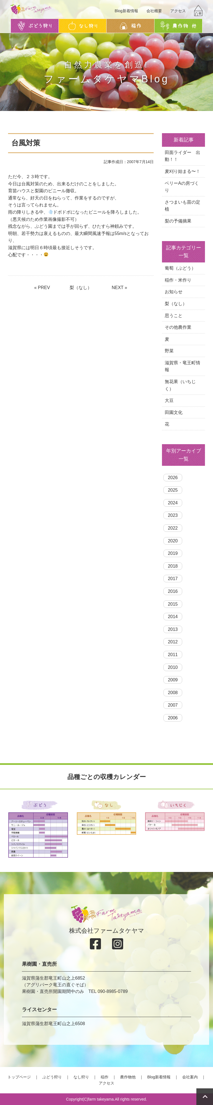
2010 (173, 667)
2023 (173, 515)
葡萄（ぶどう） (180, 268)
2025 (173, 490)
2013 (173, 629)
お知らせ (173, 291)
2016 (173, 591)
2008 (173, 692)
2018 (173, 566)
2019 (173, 553)
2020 (173, 540)
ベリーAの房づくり (182, 187)
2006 (173, 717)
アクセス (178, 11)
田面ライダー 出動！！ (182, 156)
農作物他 (128, 1077)
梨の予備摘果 (178, 221)
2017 (173, 578)
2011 (173, 654)
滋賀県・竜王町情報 (182, 366)
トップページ (19, 1077)
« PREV (42, 287)
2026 (173, 477)
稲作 (104, 1077)
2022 (173, 528)
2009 (173, 679)
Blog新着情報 (126, 11)
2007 (173, 705)
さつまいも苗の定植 (182, 206)
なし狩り (81, 1077)
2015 (173, 604)
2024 (173, 502)
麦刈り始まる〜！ (182, 171)
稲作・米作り (178, 280)
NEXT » (119, 287)
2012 (173, 641)
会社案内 (190, 1077)
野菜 (169, 350)
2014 (173, 616)
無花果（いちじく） (180, 385)
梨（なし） (81, 287)
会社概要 (154, 11)
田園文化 (173, 412)
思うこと (173, 315)
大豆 (169, 400)
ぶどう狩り (52, 1077)
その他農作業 (178, 327)
